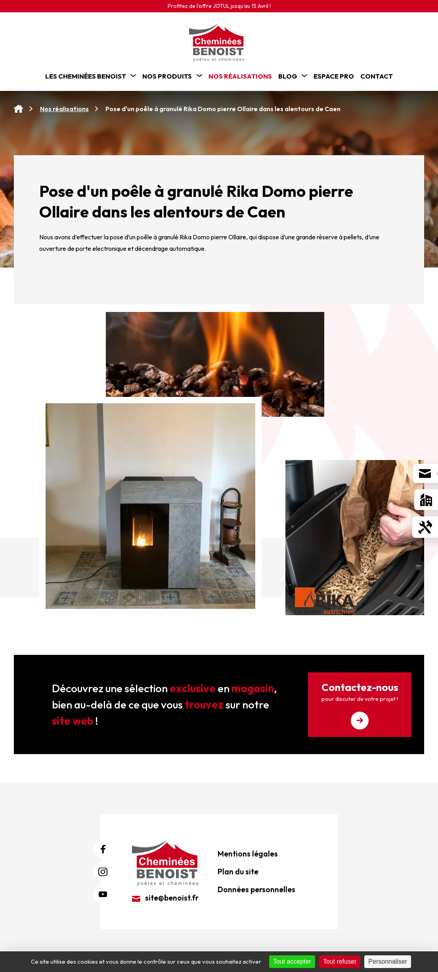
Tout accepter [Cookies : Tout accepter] (292, 961)
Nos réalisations (64, 109)
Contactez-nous (360, 705)
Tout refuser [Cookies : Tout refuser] (339, 961)
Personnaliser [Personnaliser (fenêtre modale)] (387, 961)
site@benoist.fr (165, 898)
